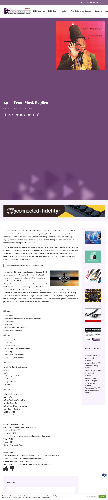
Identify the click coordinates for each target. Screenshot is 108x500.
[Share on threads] (13, 115)
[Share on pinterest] (17, 115)
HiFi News (53, 11)
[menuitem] (81, 2)
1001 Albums (8, 109)
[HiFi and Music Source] (17, 11)
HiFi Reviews (39, 11)
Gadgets (98, 11)
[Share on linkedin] (21, 115)
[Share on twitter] (9, 115)
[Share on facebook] (5, 115)
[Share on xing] (33, 115)
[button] (81, 2)
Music (64, 11)
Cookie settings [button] (92, 497)
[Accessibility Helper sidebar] (104, 475)
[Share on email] (37, 115)
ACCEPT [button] (102, 496)
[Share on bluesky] (29, 115)
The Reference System (81, 11)
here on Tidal (24, 299)
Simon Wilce (19, 109)
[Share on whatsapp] (25, 115)
